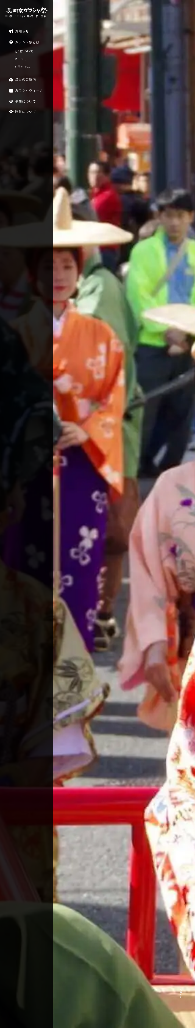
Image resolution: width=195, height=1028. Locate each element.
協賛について (21, 111)
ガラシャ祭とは (23, 42)
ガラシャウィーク (25, 90)
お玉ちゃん (22, 67)
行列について (24, 51)
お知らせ (18, 31)
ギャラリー (22, 59)
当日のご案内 (21, 79)
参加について (21, 101)
